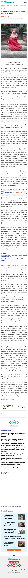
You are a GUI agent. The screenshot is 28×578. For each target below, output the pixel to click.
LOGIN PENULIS (14, 562)
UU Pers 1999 (14, 570)
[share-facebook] (10, 422)
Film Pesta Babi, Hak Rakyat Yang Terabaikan (10, 524)
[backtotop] (14, 556)
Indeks (16, 5)
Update (19, 192)
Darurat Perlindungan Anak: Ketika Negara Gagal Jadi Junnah (10, 531)
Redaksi (5, 569)
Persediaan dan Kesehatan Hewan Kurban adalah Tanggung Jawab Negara (9, 516)
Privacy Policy (21, 569)
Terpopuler (9, 5)
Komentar (14, 426)
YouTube (20, 566)
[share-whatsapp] (15, 422)
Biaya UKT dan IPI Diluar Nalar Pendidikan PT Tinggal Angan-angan (14, 537)
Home (3, 5)
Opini (4, 413)
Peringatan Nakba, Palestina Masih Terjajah (9, 543)
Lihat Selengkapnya (14, 550)
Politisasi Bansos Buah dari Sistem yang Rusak (14, 407)
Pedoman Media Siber (13, 569)
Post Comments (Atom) (14, 506)
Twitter (17, 566)
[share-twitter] (13, 422)
